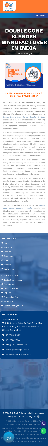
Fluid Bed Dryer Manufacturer (19, 422)
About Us (8, 247)
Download (8, 256)
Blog (28, 53)
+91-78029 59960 (11, 340)
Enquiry (7, 264)
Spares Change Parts (13, 305)
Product (7, 251)
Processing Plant (11, 297)
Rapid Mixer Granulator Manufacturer (19, 432)
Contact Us (9, 269)
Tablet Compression (13, 280)
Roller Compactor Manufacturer (31, 429)
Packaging (8, 301)
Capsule (7, 292)
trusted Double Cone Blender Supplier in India (24, 118)
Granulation (9, 284)
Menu (40, 15)
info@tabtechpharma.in (14, 345)
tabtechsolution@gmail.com (16, 354)
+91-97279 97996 (11, 335)
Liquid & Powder (11, 288)
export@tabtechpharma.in (15, 349)
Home (20, 53)
